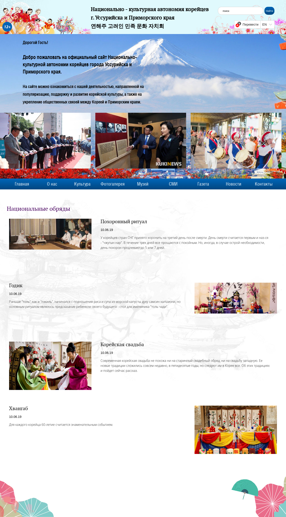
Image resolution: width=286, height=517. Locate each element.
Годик (15, 285)
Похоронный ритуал (124, 221)
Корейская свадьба (122, 344)
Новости (233, 184)
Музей (142, 184)
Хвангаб (18, 408)
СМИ (173, 184)
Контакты (264, 184)
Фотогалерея (113, 184)
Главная (22, 184)
